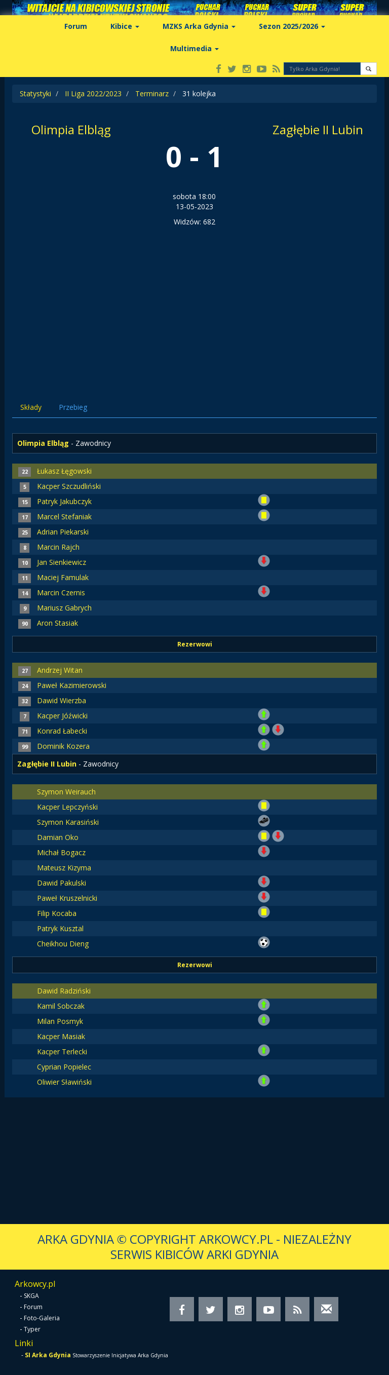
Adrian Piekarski (63, 532)
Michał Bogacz (61, 852)
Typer (32, 1329)
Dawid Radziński (64, 991)
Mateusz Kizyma (64, 867)
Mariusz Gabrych (64, 608)
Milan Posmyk (60, 1021)
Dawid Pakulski (61, 883)
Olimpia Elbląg (71, 129)
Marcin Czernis (61, 592)
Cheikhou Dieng (63, 943)
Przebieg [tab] (73, 407)
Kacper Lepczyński (67, 807)
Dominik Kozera (63, 746)
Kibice (124, 26)
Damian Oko (58, 837)
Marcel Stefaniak (64, 516)
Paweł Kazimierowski (71, 685)
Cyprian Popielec (64, 1067)
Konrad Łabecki (62, 731)
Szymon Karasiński (68, 822)
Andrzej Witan (60, 670)
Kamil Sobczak (61, 1006)
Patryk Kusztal (60, 928)
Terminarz (152, 93)
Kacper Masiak (61, 1036)
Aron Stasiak (57, 623)
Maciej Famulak (63, 577)
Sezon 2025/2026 (292, 26)
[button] (368, 68)
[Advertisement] (194, 303)
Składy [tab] (31, 407)
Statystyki (35, 93)
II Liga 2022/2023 (93, 93)
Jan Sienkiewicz (61, 562)
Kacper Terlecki (62, 1051)
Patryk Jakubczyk (64, 501)
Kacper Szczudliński (69, 486)
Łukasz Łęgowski (64, 471)
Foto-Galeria (42, 1318)
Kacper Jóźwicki (62, 715)
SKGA (31, 1295)
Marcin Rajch (58, 547)
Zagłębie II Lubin (318, 129)
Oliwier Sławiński (64, 1082)
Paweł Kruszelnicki (67, 898)
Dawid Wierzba (61, 700)
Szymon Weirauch (66, 791)
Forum (75, 26)
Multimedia (194, 48)
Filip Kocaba (56, 913)
